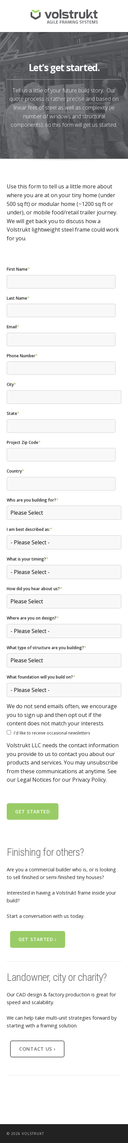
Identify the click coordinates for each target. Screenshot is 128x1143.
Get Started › (37, 939)
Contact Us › (37, 1049)
